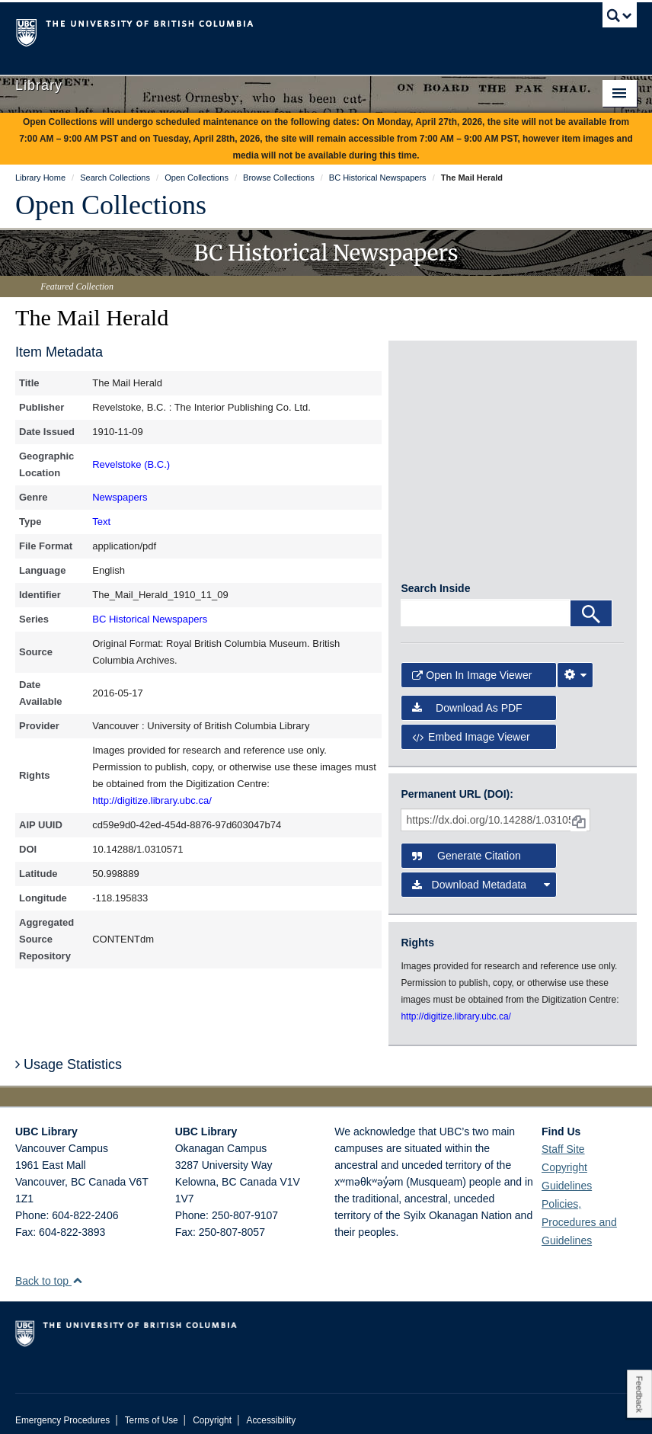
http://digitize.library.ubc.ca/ (152, 800)
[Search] (591, 601)
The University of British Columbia (279, 31)
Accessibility (271, 1408)
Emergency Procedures (62, 1408)
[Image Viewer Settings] (575, 663)
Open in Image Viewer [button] (472, 663)
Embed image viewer (470, 725)
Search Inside (435, 576)
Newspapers (119, 497)
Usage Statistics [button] (68, 1052)
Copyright (212, 1408)
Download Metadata (481, 872)
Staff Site (563, 1137)
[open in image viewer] (438, 405)
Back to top (49, 1269)
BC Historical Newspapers (149, 619)
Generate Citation (466, 843)
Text (101, 521)
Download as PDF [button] (467, 696)
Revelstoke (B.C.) (131, 464)
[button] (77, 1268)
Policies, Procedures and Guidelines (579, 1210)
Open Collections (110, 205)
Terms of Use (151, 1408)
